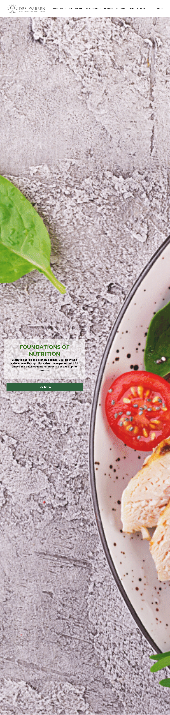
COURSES (120, 8)
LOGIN (160, 9)
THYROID (108, 8)
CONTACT (142, 8)
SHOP (131, 8)
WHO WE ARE (75, 8)
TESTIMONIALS (59, 8)
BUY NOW (44, 387)
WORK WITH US (93, 8)
